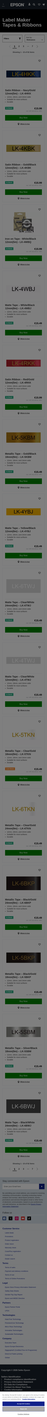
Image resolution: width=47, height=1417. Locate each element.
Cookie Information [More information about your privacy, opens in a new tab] (28, 1399)
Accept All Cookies (23, 1404)
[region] (23, 1404)
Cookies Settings (23, 1414)
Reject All (23, 1409)
